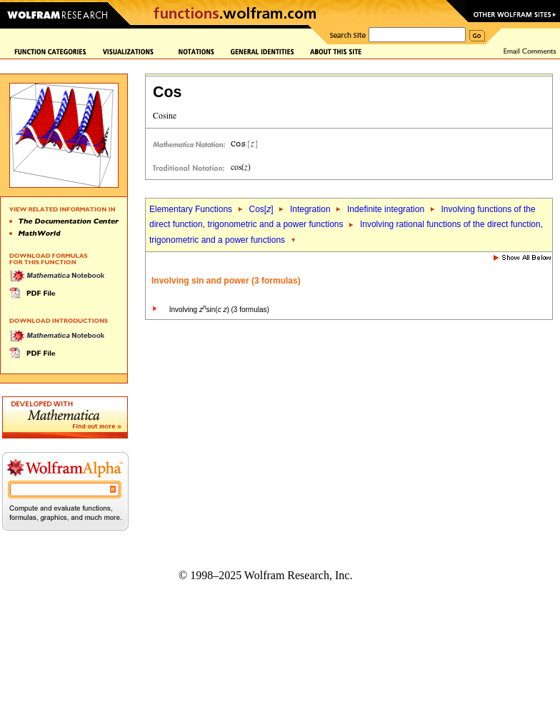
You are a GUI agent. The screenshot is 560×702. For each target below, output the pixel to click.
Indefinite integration (385, 209)
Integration (310, 209)
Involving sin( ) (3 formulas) (219, 310)
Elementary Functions (190, 209)
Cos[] (261, 209)
